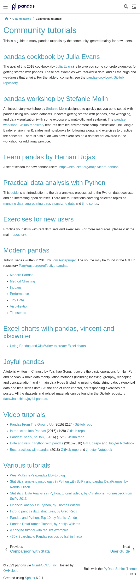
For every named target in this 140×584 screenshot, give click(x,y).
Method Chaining (22, 281)
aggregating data (37, 203)
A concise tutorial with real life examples (39, 530)
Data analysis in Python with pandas (36, 443)
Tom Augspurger (64, 260)
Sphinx (30, 578)
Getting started (21, 18)
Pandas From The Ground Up (31, 424)
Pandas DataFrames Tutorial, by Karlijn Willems (45, 524)
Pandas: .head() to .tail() (28, 437)
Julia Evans (64, 66)
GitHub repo (83, 424)
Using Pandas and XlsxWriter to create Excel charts (48, 346)
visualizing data (63, 203)
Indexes (16, 287)
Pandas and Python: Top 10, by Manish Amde (43, 517)
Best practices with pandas (29, 449)
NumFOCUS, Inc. (45, 565)
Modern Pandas (21, 275)
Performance (19, 294)
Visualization (19, 306)
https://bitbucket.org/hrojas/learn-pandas (88, 167)
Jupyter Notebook (121, 443)
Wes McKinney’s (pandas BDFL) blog (37, 475)
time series (90, 203)
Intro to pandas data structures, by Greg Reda (43, 511)
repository (18, 234)
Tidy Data (17, 300)
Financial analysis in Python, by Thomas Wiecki (45, 505)
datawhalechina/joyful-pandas (25, 399)
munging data (13, 203)
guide (15, 192)
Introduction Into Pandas (28, 431)
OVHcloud (10, 570)
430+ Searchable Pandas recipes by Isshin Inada (46, 536)
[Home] (6, 19)
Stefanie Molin (56, 108)
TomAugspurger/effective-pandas (43, 265)
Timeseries (18, 313)
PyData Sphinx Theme (120, 569)
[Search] (126, 6)
